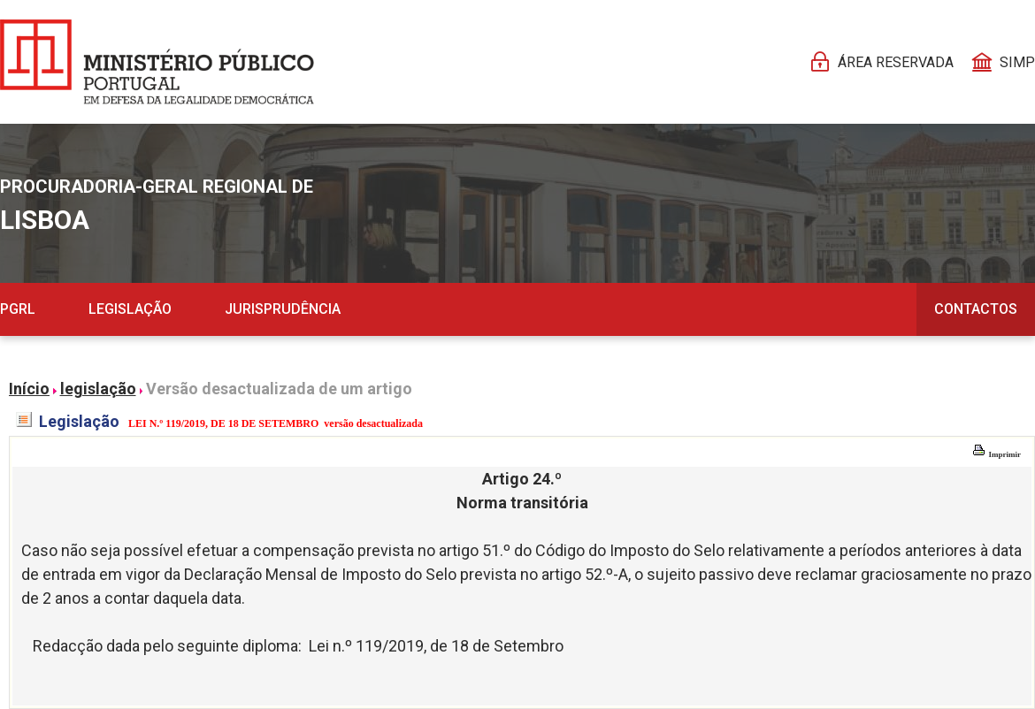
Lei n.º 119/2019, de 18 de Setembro (436, 646)
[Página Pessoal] (157, 61)
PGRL (17, 309)
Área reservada (896, 62)
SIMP (1017, 62)
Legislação (130, 309)
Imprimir (996, 454)
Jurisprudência (283, 309)
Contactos (975, 309)
